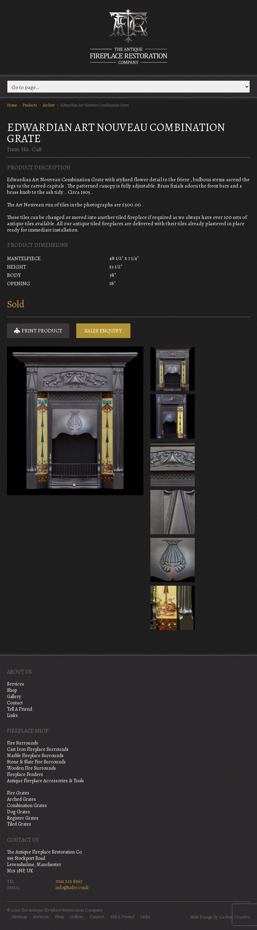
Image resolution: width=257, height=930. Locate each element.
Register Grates (22, 818)
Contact (15, 703)
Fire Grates (18, 793)
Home (12, 105)
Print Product (38, 330)
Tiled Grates (19, 824)
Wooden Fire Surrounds (31, 768)
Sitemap (19, 917)
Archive (49, 105)
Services (15, 684)
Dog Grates (18, 811)
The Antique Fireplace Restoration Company (128, 36)
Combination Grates (27, 805)
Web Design (202, 917)
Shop (12, 690)
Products (29, 105)
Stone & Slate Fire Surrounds (36, 762)
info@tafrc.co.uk (72, 887)
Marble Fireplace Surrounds (35, 755)
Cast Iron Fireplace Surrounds (38, 749)
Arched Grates (21, 799)
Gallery (14, 696)
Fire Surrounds (22, 743)
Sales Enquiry (103, 330)
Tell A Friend (19, 709)
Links (12, 715)
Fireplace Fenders (25, 774)
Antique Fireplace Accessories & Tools (45, 780)
